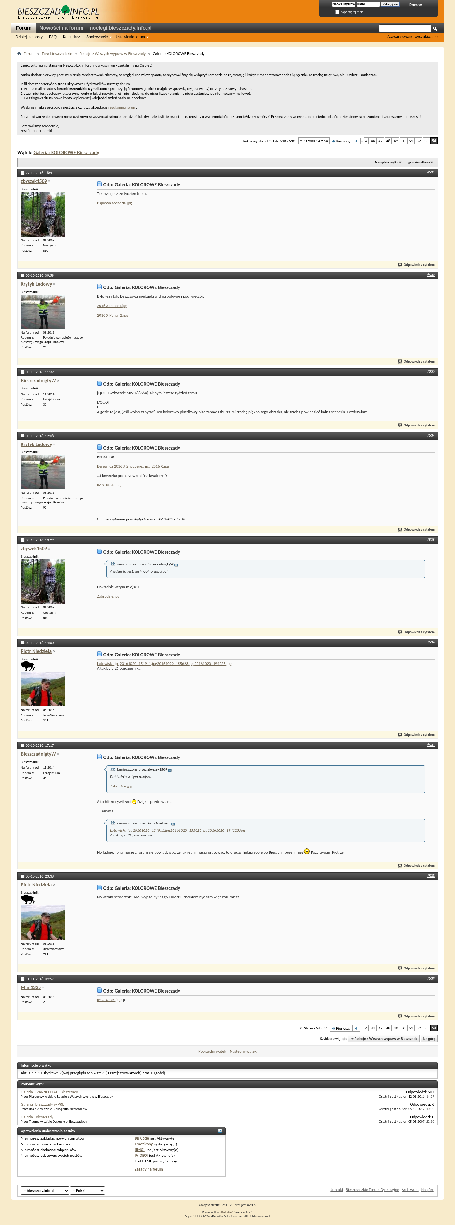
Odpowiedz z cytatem (416, 265)
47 (381, 140)
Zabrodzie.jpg (108, 596)
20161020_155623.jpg (175, 663)
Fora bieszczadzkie (57, 53)
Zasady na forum (149, 1169)
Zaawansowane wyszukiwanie (412, 36)
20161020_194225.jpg (213, 663)
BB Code (142, 1138)
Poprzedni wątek (212, 1051)
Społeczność (97, 37)
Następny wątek (243, 1051)
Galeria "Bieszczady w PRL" (43, 1104)
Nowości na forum (61, 28)
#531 (431, 172)
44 (373, 140)
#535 (431, 539)
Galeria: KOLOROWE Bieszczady (66, 152)
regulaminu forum (122, 107)
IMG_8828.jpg (109, 485)
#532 (431, 275)
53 (426, 140)
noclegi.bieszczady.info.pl (121, 28)
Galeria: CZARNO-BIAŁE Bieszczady (49, 1091)
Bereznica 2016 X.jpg (152, 466)
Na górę (429, 1038)
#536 (431, 642)
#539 (431, 978)
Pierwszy (341, 141)
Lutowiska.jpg (108, 663)
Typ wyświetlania (418, 162)
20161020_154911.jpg (138, 663)
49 (396, 140)
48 (388, 140)
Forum (24, 28)
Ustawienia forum (130, 37)
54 (434, 140)
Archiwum (410, 1189)
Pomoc (415, 5)
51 (411, 140)
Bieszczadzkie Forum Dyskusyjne (372, 1189)
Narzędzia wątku (386, 162)
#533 (431, 371)
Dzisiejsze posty (29, 37)
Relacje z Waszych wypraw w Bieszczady (113, 53)
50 (403, 140)
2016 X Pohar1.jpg (112, 305)
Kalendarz (71, 37)
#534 (431, 435)
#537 (431, 745)
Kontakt (336, 1189)
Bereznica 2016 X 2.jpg (116, 466)
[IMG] (140, 1149)
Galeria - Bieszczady (37, 1116)
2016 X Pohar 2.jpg (112, 315)
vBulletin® (227, 1212)
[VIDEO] (141, 1155)
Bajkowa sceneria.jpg (114, 203)
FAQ (53, 37)
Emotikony (144, 1144)
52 (418, 140)
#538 (431, 875)
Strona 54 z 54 (316, 140)
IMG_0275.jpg (109, 999)
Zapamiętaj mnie (349, 12)
